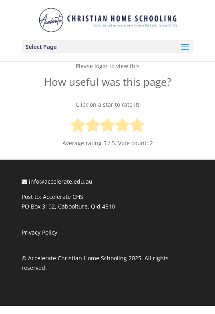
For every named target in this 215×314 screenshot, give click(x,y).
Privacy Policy (39, 232)
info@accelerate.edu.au (57, 181)
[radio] (77, 126)
